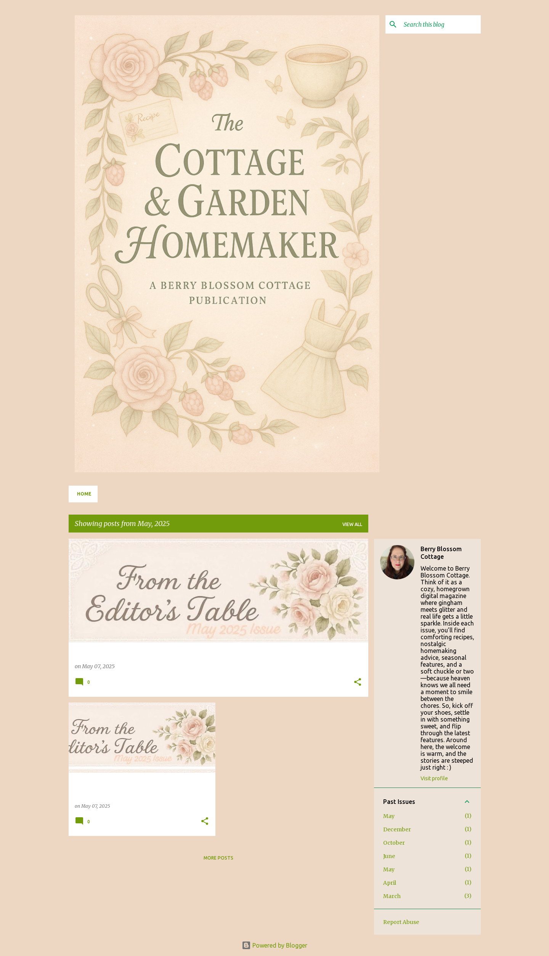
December (397, 829)
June (389, 856)
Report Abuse (401, 922)
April (389, 882)
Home (84, 493)
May (389, 816)
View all (352, 524)
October (394, 842)
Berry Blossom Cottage (441, 552)
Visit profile (434, 778)
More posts (218, 857)
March (392, 896)
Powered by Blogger (274, 945)
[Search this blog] (441, 24)
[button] (357, 682)
